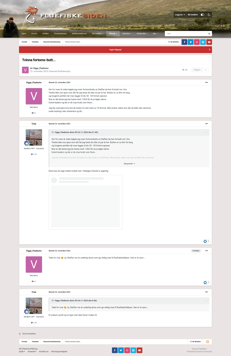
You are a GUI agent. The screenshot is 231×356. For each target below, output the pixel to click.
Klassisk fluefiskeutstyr (59, 71)
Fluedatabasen (60, 33)
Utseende (32, 352)
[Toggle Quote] (53, 132)
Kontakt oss (44, 352)
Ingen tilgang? (115, 49)
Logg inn (180, 15)
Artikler (45, 33)
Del (185, 70)
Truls (34, 124)
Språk (22, 352)
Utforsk (112, 33)
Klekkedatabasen (79, 33)
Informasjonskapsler (59, 352)
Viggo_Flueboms (41, 68)
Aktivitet (126, 33)
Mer (155, 33)
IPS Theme (23, 349)
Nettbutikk (141, 33)
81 (34, 113)
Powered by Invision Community (199, 352)
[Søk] (177, 33)
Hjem (24, 33)
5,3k (34, 154)
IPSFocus (34, 349)
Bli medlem (193, 15)
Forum (34, 33)
